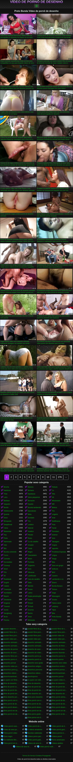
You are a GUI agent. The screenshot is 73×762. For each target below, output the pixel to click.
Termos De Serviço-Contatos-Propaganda (36, 755)
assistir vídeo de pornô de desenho (59, 636)
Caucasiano (32, 555)
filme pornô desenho (11, 707)
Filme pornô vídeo (10, 733)
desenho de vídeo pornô (35, 653)
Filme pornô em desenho (11, 743)
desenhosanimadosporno (11, 677)
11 (53, 477)
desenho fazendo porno (59, 653)
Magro (30, 552)
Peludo (30, 535)
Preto (6, 538)
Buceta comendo (10, 552)
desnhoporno (33, 677)
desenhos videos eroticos (11, 673)
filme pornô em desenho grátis (11, 714)
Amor (30, 617)
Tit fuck (30, 606)
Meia (29, 514)
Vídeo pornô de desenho (59, 726)
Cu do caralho (33, 542)
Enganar (7, 603)
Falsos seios (56, 603)
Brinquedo (7, 521)
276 (60, 477)
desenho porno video (11, 659)
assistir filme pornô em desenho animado (35, 636)
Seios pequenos (34, 497)
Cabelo (6, 586)
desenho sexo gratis (35, 663)
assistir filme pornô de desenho (35, 632)
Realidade (7, 579)
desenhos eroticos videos (59, 666)
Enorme (31, 610)
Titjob (54, 610)
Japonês (55, 548)
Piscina (6, 620)
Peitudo (55, 487)
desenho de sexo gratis (35, 649)
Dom (29, 569)
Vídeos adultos (57, 743)
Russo (30, 589)
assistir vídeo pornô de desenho (11, 639)
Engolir (6, 583)
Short (6, 569)
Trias (5, 494)
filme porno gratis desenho (35, 714)
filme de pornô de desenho (35, 687)
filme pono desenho (35, 697)
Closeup (7, 565)
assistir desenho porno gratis (11, 629)
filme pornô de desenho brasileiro (35, 704)
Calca (6, 528)
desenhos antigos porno (35, 666)
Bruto (6, 617)
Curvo (6, 555)
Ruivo (30, 538)
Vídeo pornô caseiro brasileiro (11, 726)
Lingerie (55, 514)
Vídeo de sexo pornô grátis (11, 730)
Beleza (54, 507)
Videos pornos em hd (59, 733)
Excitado (31, 518)
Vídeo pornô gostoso (59, 730)
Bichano (31, 490)
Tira (53, 511)
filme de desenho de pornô (35, 683)
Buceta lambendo (34, 507)
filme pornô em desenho (11, 711)
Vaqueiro (7, 504)
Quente (6, 514)
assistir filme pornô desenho (59, 632)
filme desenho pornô (11, 697)
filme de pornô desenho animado (35, 690)
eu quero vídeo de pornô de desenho (59, 680)
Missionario (56, 501)
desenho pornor (58, 659)
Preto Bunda (56, 617)
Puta (53, 525)
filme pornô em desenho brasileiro (59, 711)
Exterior (55, 535)
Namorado (8, 542)
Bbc (5, 548)
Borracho (31, 501)
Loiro (5, 497)
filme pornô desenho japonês (59, 707)
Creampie (7, 589)
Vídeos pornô (57, 736)
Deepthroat (8, 525)
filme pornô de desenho (59, 700)
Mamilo (30, 586)
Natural (30, 528)
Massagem (56, 596)
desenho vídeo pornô (11, 666)
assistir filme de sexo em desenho (11, 632)
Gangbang (8, 613)
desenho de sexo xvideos (11, 653)
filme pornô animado (59, 697)
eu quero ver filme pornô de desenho (11, 680)
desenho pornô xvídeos (35, 659)
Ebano (54, 583)
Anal (53, 518)
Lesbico (30, 525)
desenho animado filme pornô (11, 642)
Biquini (6, 596)
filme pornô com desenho (11, 700)
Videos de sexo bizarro (23, 747)
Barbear (7, 501)
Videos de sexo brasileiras (35, 743)
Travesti (7, 606)
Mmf (53, 572)
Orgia (54, 593)
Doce (6, 518)
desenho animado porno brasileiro (35, 642)
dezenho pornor (58, 677)
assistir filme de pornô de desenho (35, 629)
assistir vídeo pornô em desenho (59, 639)
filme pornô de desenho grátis (59, 704)
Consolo (7, 559)
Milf (53, 504)
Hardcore (7, 490)
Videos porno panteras (35, 736)
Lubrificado (32, 576)
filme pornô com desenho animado (35, 700)
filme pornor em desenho (35, 717)
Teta (53, 494)
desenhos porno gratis (11, 670)
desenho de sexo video (59, 649)
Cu (53, 490)
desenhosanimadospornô (59, 673)
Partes (30, 600)
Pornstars (55, 531)
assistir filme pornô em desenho (11, 636)
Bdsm (30, 559)
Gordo (6, 610)
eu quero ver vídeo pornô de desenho (35, 680)
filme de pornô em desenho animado (11, 694)
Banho (30, 613)
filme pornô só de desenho (59, 714)
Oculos (54, 600)
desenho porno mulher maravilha (59, 656)
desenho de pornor (11, 649)
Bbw (53, 613)
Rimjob (30, 603)
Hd (53, 497)
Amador (31, 545)
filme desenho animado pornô (35, 694)
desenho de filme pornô (59, 646)
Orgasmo (31, 565)
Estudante (7, 600)
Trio (29, 521)
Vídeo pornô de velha (35, 726)
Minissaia (31, 620)
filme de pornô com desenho (11, 687)
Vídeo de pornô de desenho (36, 2)
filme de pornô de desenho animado (59, 687)
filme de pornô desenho (11, 690)
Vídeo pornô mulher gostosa (47, 747)
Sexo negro (8, 736)
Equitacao (31, 494)
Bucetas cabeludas (35, 733)
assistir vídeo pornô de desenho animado (35, 639)
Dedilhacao (56, 521)
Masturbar (7, 531)
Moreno (30, 487)
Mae (53, 562)
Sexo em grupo (57, 565)
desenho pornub (10, 663)
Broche (6, 487)
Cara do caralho (34, 579)
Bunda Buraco (57, 586)
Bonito (6, 507)
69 (5, 576)
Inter (5, 545)
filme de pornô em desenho (59, 690)
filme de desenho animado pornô (11, 683)
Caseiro (55, 576)
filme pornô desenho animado (35, 707)
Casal (30, 548)
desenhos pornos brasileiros (59, 670)
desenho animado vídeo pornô (35, 646)
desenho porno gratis (35, 656)
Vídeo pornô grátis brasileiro (35, 740)
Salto (29, 583)
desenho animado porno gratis (59, 642)
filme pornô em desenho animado (35, 711)
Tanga (54, 559)
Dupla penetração (34, 596)
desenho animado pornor (11, 646)
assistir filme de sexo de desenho (59, 629)
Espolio (30, 504)
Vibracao (31, 572)
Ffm (5, 572)
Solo (53, 538)
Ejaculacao (32, 511)
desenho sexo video (59, 663)
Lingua (54, 555)
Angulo (54, 545)
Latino (30, 593)
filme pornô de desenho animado (11, 704)
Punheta (31, 562)
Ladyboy (55, 606)
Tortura (54, 589)
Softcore (55, 569)
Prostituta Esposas (59, 552)
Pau (5, 535)
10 (48, 477)
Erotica (54, 620)
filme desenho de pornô (59, 694)
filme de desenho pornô (59, 683)
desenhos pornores (35, 670)
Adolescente (8, 511)
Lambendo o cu (58, 579)
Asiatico (31, 531)
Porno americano (58, 740)
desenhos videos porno (35, 673)
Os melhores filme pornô (11, 740)
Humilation (8, 593)
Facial (54, 528)
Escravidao (8, 562)
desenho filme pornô (11, 656)
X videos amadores (35, 730)
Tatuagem (55, 542)
